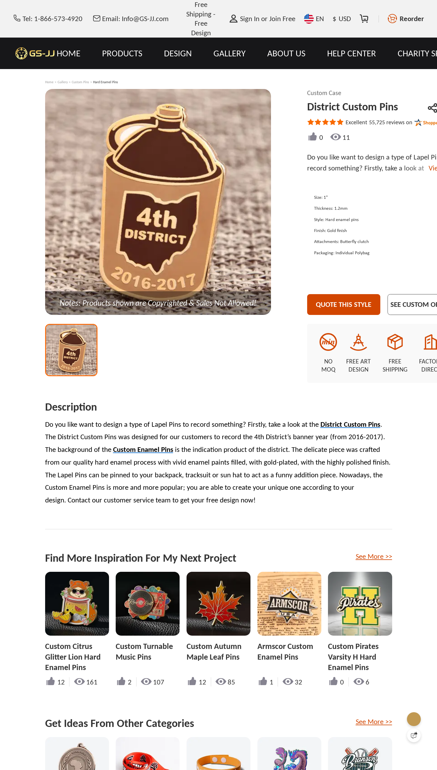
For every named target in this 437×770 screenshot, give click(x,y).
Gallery (63, 82)
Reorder (412, 18)
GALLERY (229, 53)
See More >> (374, 550)
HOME (68, 53)
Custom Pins (80, 82)
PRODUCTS (122, 53)
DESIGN (178, 53)
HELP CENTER (351, 53)
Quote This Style (352, 304)
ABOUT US (286, 53)
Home (49, 82)
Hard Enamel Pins (105, 82)
